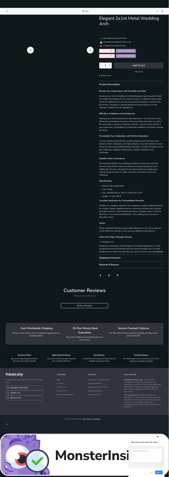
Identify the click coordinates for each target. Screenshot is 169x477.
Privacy (89, 420)
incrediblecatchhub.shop (133, 381)
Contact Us (61, 388)
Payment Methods (95, 384)
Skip (151, 472)
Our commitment (130, 396)
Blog (58, 381)
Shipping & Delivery (95, 392)
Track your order (94, 396)
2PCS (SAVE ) (107, 52)
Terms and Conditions (65, 396)
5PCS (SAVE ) (107, 57)
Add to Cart (139, 67)
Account (60, 384)
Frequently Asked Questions (99, 381)
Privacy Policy (62, 392)
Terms (84, 420)
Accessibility (97, 420)
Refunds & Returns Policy (98, 388)
